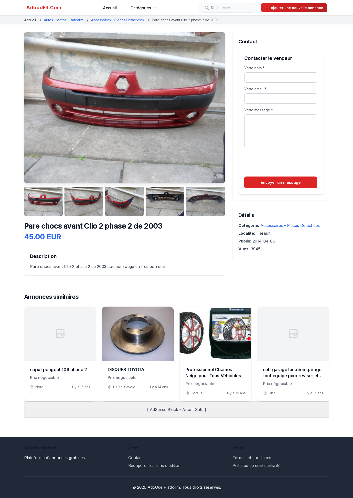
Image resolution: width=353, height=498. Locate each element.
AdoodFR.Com (43, 8)
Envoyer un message (281, 182)
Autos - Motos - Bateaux (63, 20)
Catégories (143, 7)
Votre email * (255, 89)
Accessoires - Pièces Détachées (117, 20)
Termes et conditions (252, 457)
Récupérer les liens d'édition (154, 465)
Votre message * (258, 110)
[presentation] (281, 163)
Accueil (110, 7)
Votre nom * (254, 68)
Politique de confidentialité (256, 465)
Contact (135, 457)
